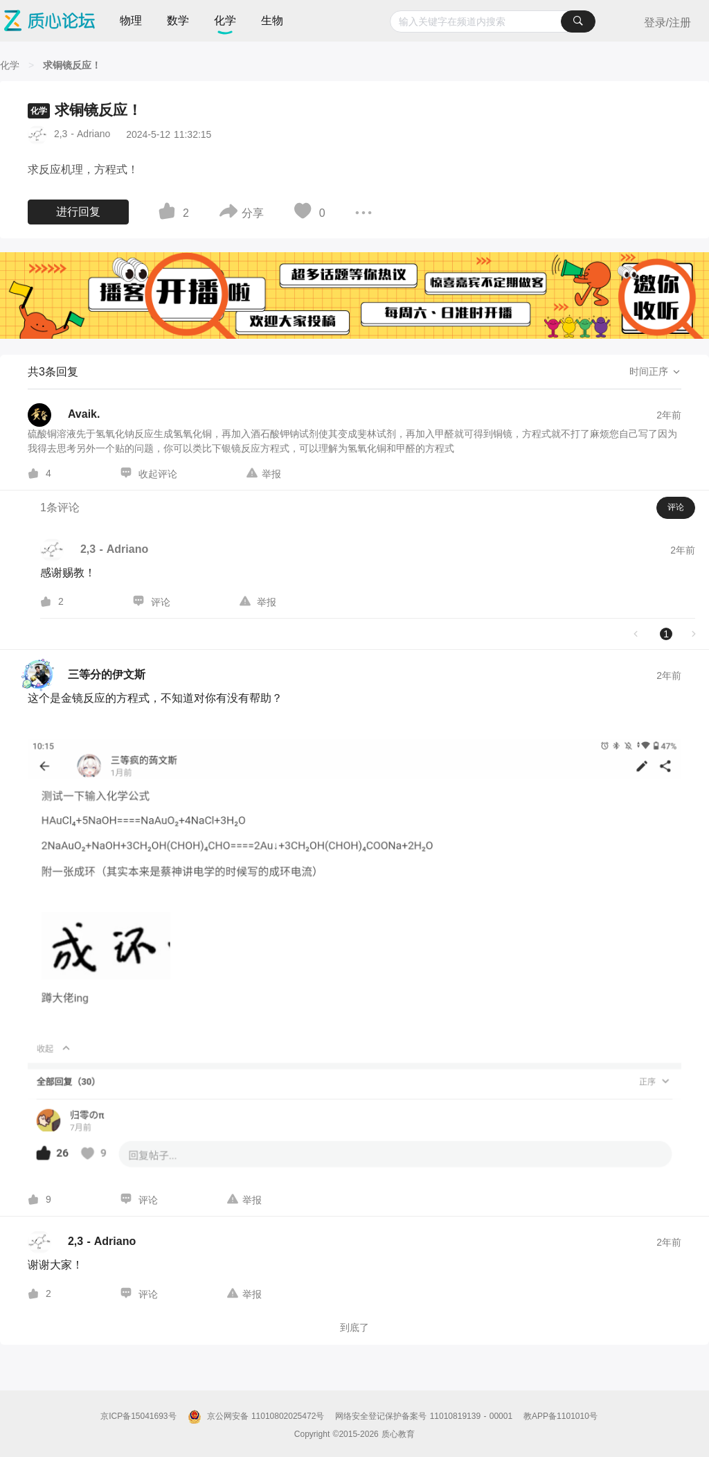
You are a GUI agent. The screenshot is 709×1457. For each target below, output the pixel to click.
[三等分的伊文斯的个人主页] (86, 675)
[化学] (9, 65)
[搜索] (578, 21)
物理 (131, 20)
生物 (272, 20)
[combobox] (492, 21)
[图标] (169, 213)
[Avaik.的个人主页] (64, 415)
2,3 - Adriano (82, 133)
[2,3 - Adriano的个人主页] (82, 1242)
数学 (178, 20)
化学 (225, 20)
